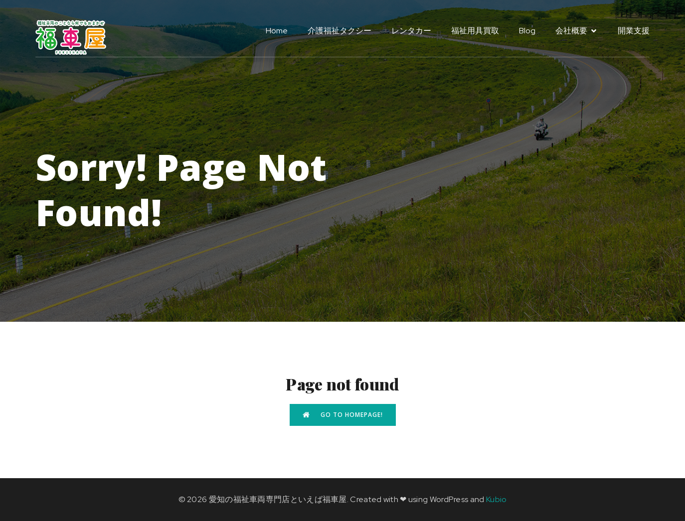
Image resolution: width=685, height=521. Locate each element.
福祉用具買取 (475, 30)
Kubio (496, 499)
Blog (527, 30)
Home (277, 30)
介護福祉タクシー (339, 30)
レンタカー (411, 30)
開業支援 (634, 30)
